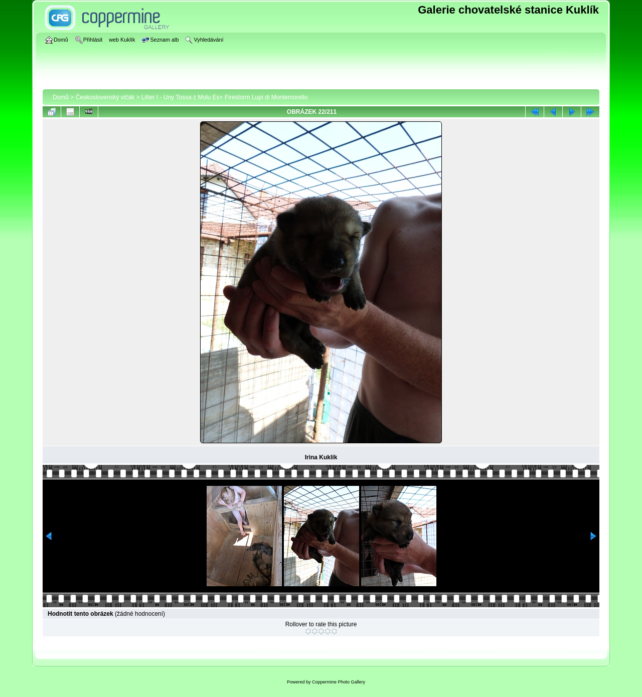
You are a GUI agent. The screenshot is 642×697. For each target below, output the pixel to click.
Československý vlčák (105, 97)
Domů (61, 97)
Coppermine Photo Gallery (338, 681)
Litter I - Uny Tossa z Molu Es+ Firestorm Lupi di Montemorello (224, 97)
